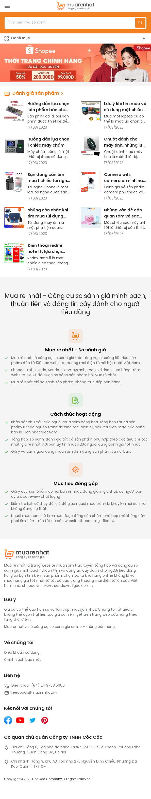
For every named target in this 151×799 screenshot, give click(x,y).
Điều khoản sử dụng (22, 653)
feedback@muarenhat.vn (30, 692)
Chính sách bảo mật (22, 660)
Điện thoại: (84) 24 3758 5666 (34, 685)
